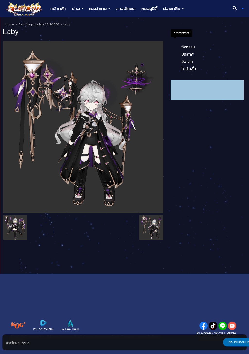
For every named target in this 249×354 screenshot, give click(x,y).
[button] (236, 8)
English (24, 343)
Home (9, 24)
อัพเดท (187, 61)
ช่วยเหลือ (173, 8)
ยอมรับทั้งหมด (221, 342)
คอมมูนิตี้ (149, 8)
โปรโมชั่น (188, 69)
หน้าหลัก (58, 8)
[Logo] (26, 8)
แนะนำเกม (99, 8)
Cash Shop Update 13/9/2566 (38, 24)
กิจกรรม (188, 47)
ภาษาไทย (11, 343)
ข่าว (78, 8)
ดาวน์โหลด (125, 8)
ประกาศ (187, 54)
